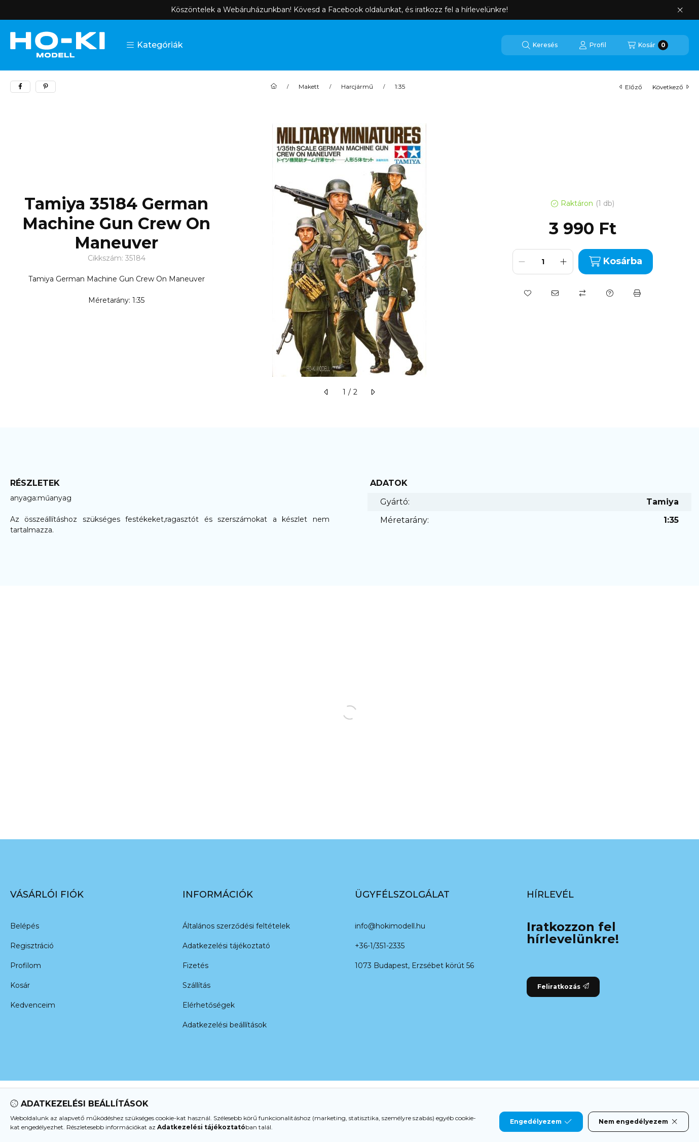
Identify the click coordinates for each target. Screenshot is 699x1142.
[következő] (372, 392)
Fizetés (195, 965)
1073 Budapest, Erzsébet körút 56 (414, 965)
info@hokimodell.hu (390, 926)
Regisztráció (32, 945)
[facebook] (20, 87)
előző (630, 87)
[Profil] (592, 45)
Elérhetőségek (208, 1005)
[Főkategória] (274, 86)
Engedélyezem (541, 1122)
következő (670, 87)
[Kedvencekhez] (527, 293)
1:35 (400, 86)
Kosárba (615, 261)
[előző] (326, 392)
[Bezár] (680, 10)
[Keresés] (540, 45)
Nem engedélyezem (638, 1122)
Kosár (20, 985)
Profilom (25, 965)
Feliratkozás (563, 986)
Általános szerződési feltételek (236, 926)
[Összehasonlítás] (582, 293)
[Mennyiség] (543, 261)
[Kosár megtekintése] (648, 45)
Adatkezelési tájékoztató (226, 945)
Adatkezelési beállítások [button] (224, 1024)
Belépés (24, 926)
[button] (155, 45)
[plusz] (564, 261)
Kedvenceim (32, 1005)
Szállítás (196, 985)
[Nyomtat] (637, 293)
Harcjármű (357, 86)
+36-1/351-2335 (379, 945)
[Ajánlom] (555, 293)
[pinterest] (45, 87)
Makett (309, 86)
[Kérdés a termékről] (609, 293)
